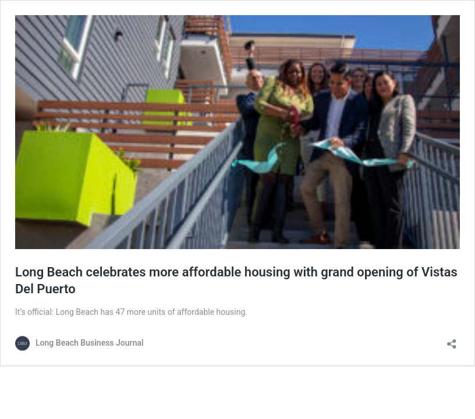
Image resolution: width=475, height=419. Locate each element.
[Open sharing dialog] (452, 340)
